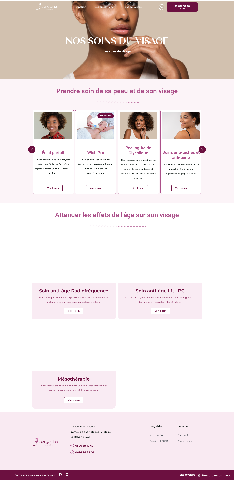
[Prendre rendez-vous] (214, 475)
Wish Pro (95, 152)
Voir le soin (74, 400)
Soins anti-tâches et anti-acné (181, 155)
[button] (161, 7)
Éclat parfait (53, 152)
